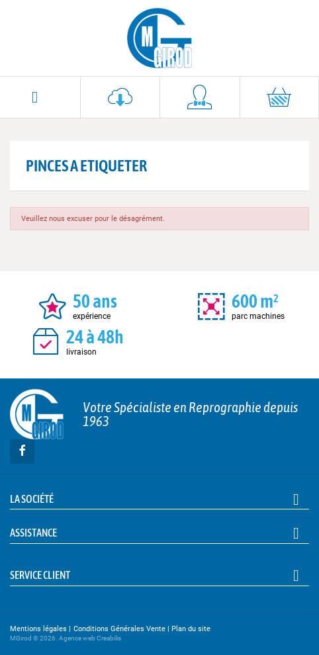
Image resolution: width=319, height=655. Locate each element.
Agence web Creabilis (90, 638)
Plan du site (190, 629)
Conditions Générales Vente (119, 629)
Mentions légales (38, 629)
